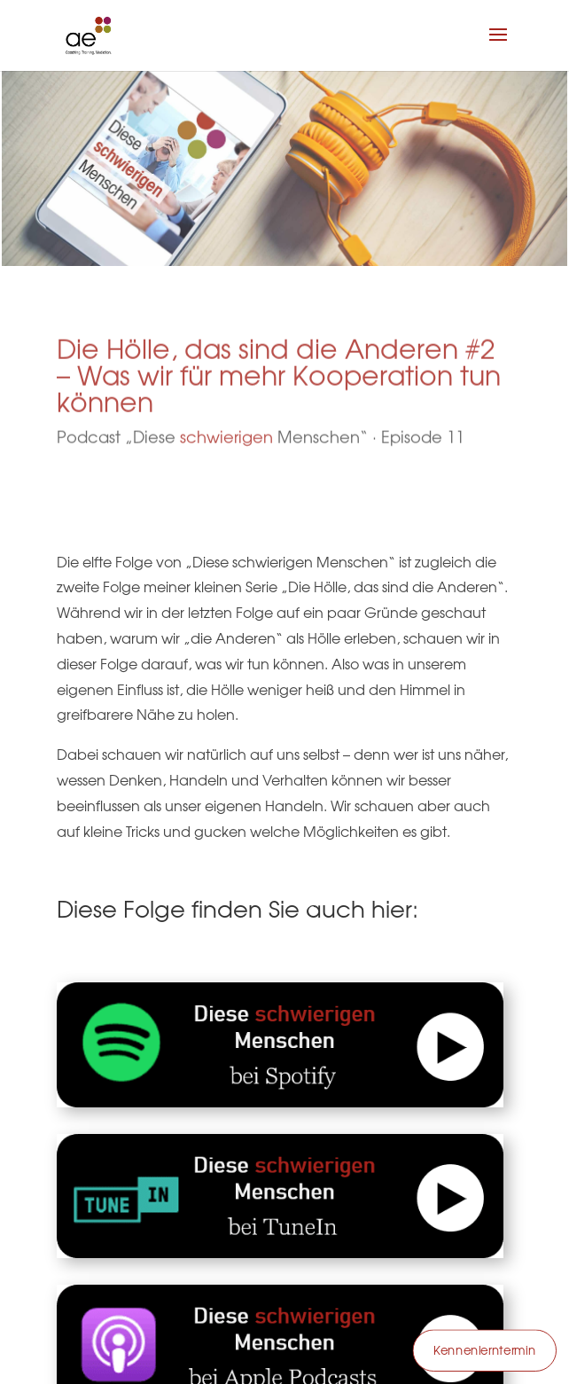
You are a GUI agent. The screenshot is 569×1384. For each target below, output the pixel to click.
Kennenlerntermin (484, 1350)
